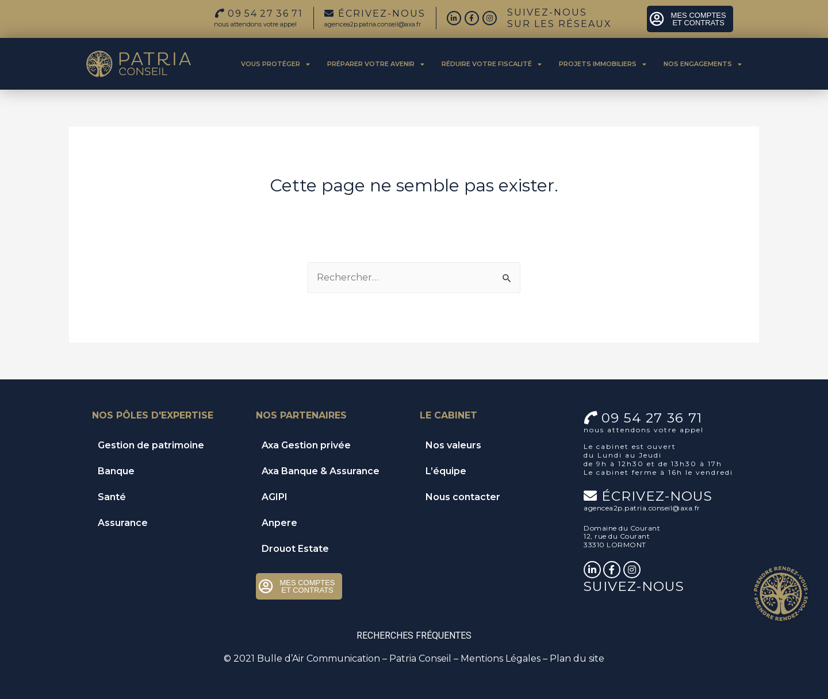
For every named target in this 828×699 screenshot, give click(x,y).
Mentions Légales (500, 658)
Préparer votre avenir (375, 64)
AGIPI (275, 496)
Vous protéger (275, 64)
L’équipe (445, 471)
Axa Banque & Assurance (320, 471)
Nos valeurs (453, 445)
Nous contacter (462, 496)
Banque (116, 471)
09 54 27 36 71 (651, 418)
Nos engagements (703, 64)
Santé (112, 496)
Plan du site (577, 658)
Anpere (279, 522)
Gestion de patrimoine (151, 445)
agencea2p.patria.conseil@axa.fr (372, 24)
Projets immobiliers (602, 64)
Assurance (123, 522)
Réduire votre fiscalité (492, 64)
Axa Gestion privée (306, 445)
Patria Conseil (420, 658)
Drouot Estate (295, 548)
